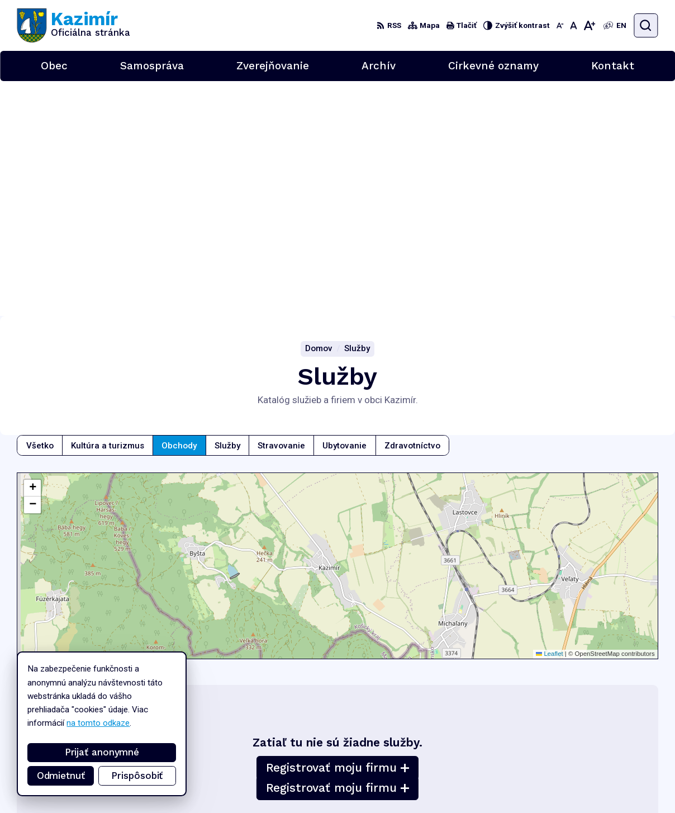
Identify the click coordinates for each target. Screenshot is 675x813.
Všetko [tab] (40, 210)
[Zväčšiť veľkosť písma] (589, 25)
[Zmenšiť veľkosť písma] (560, 25)
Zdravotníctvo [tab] (412, 210)
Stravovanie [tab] (281, 210)
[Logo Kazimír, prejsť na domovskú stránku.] (73, 25)
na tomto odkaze (98, 723)
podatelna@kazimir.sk (618, 771)
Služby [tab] (227, 210)
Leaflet (549, 418)
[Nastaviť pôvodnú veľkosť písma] (573, 25)
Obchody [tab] (179, 210)
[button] (32, 253)
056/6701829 (605, 759)
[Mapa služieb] (337, 331)
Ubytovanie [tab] (344, 210)
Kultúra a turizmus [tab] (107, 210)
